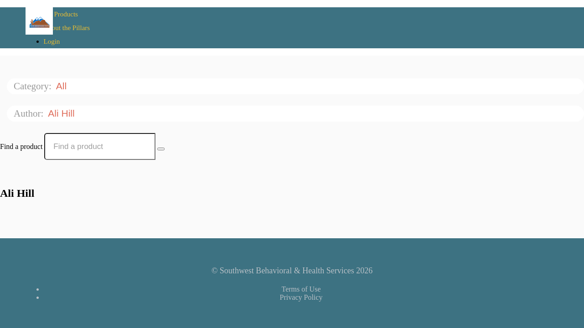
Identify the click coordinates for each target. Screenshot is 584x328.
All (62, 86)
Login (52, 41)
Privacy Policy (301, 297)
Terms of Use (301, 289)
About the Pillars (67, 27)
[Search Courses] (161, 149)
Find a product (21, 146)
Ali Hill (62, 113)
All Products (61, 14)
